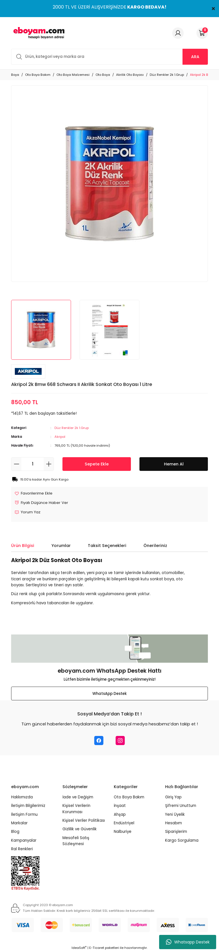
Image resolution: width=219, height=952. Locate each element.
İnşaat (120, 806)
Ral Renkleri (22, 849)
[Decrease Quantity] (16, 464)
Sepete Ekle (96, 464)
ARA (195, 57)
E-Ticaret (96, 948)
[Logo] (38, 33)
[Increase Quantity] (49, 464)
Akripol (59, 436)
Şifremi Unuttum (180, 806)
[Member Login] (178, 33)
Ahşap (120, 814)
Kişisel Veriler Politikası (83, 820)
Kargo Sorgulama (181, 840)
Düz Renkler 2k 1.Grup (71, 428)
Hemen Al (174, 464)
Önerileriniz (155, 545)
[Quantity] (32, 464)
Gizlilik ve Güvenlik (79, 829)
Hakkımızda (22, 797)
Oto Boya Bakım (129, 797)
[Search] (109, 57)
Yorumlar (61, 545)
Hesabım (173, 823)
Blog (15, 832)
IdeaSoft (79, 948)
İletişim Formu (24, 814)
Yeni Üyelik (175, 814)
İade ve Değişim (77, 797)
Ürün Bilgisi (22, 545)
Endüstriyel (124, 823)
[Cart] (202, 33)
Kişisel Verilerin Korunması (76, 809)
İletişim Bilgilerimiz (28, 806)
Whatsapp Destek (188, 942)
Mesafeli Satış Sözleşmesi (75, 841)
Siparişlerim (176, 832)
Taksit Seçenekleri (107, 545)
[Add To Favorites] (34, 493)
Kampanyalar (23, 840)
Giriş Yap (173, 797)
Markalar (19, 823)
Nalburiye (122, 832)
